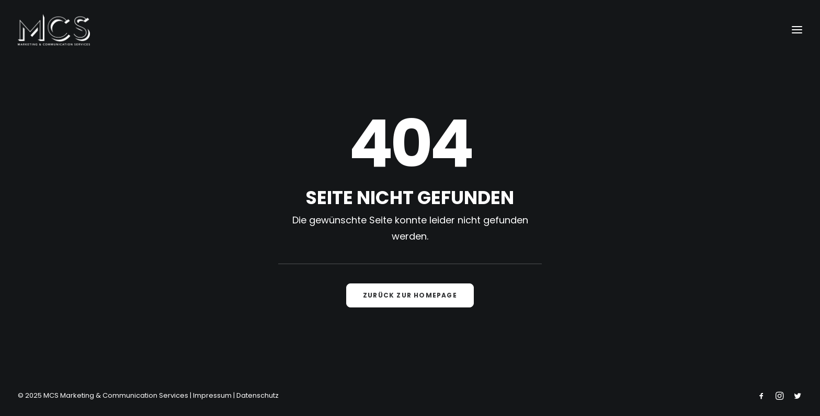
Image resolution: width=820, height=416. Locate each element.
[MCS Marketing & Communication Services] (54, 29)
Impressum (212, 395)
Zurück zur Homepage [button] (410, 295)
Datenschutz (257, 395)
